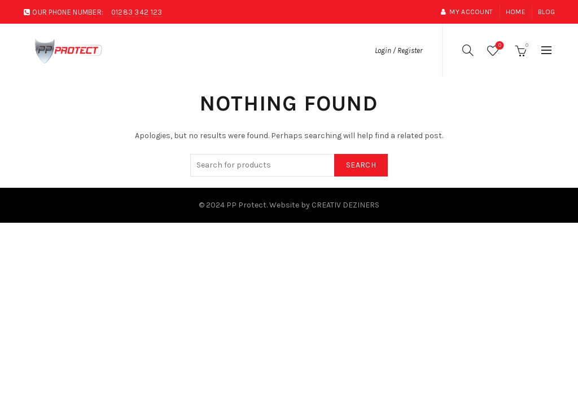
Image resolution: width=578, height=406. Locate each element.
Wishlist (499, 46)
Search (361, 165)
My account (466, 12)
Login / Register (398, 50)
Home (516, 12)
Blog (546, 12)
